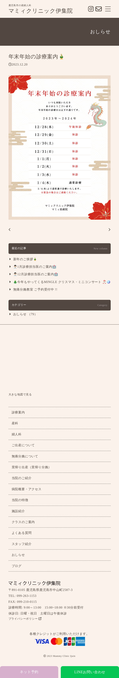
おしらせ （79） (25, 314)
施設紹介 (18, 511)
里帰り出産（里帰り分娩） (32, 467)
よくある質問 (22, 533)
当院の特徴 (20, 500)
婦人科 (17, 434)
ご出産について (23, 445)
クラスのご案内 (23, 522)
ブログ (17, 566)
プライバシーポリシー (25, 618)
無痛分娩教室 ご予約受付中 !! (35, 289)
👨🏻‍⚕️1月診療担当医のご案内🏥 (34, 266)
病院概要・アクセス (27, 489)
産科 (15, 423)
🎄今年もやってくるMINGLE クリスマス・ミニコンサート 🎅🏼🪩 (62, 282)
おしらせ (18, 554)
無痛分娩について (25, 456)
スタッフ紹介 (22, 544)
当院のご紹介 (22, 478)
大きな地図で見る (20, 394)
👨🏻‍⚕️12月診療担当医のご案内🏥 (35, 274)
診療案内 (18, 412)
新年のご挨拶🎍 (25, 259)
